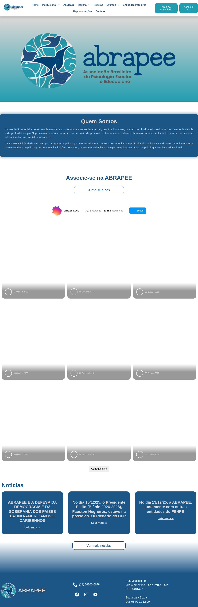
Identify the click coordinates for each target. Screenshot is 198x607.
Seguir (138, 210)
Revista (84, 5)
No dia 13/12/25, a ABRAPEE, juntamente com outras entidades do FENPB (165, 507)
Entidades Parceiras (134, 4)
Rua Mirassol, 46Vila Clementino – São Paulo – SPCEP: (147, 585)
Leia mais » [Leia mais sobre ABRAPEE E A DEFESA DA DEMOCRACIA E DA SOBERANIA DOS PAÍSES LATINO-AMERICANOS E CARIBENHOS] (32, 527)
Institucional (51, 5)
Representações (82, 11)
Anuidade (69, 4)
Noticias (98, 4)
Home (35, 4)
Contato (100, 11)
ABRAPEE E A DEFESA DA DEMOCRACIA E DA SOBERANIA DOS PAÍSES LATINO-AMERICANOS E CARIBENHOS (32, 511)
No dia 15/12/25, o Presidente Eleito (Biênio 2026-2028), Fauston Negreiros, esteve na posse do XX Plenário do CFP (99, 509)
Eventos (113, 5)
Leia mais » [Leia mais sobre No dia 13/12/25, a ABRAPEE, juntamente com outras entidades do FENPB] (166, 518)
